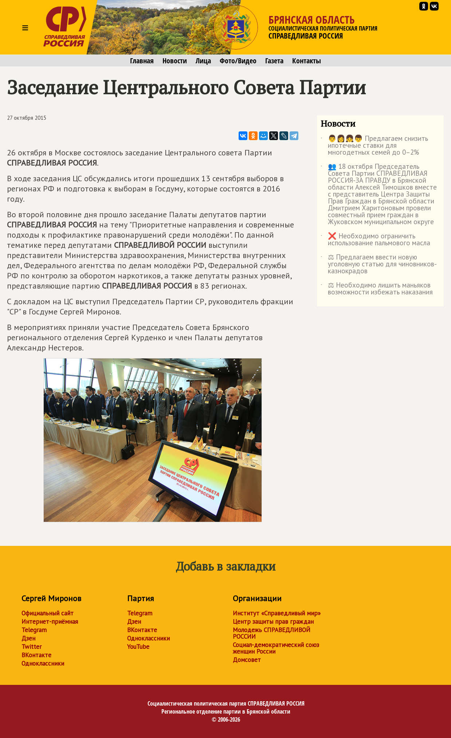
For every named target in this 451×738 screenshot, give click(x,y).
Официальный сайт (47, 613)
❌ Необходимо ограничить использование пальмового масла (375, 240)
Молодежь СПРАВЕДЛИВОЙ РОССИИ (271, 633)
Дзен (28, 638)
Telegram (34, 630)
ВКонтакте (36, 655)
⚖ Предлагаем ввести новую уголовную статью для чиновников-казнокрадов (379, 264)
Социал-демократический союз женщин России (276, 648)
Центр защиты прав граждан (273, 621)
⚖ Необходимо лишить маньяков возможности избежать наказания (377, 289)
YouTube (138, 646)
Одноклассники (42, 663)
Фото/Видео (238, 61)
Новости (174, 61)
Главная (142, 61)
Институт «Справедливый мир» (277, 613)
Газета (274, 61)
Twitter (31, 646)
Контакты (306, 61)
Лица (203, 61)
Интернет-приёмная (49, 621)
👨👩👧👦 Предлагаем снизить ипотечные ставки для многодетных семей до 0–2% (374, 145)
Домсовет (247, 659)
